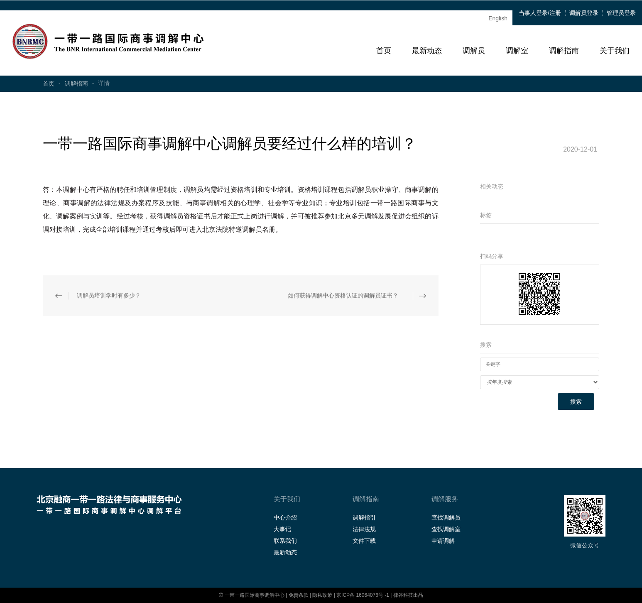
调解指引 (364, 517)
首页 (383, 51)
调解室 (517, 51)
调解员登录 (583, 13)
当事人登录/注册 (540, 13)
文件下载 (364, 540)
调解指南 (564, 51)
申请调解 (443, 540)
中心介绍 (285, 517)
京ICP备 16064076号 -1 (363, 595)
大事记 (282, 529)
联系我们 (285, 540)
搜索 (576, 401)
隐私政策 (322, 595)
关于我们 (615, 51)
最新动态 (427, 51)
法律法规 (364, 529)
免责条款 (299, 595)
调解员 (474, 51)
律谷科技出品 (408, 595)
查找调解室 (446, 529)
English (497, 18)
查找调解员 (446, 517)
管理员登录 (621, 13)
